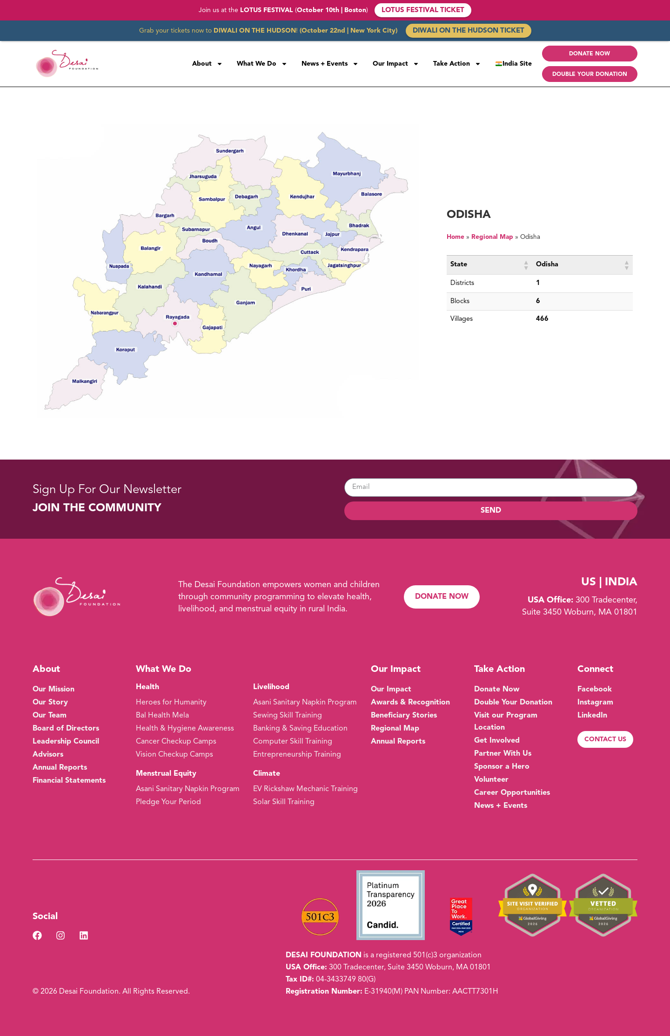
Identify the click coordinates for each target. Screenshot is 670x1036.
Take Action (457, 64)
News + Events (330, 64)
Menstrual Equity (166, 774)
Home (455, 237)
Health (147, 687)
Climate (266, 774)
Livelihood (271, 687)
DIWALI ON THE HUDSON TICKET (468, 30)
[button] (526, 265)
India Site (514, 64)
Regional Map (492, 237)
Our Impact (396, 64)
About (207, 64)
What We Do (262, 64)
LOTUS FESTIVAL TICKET (423, 10)
